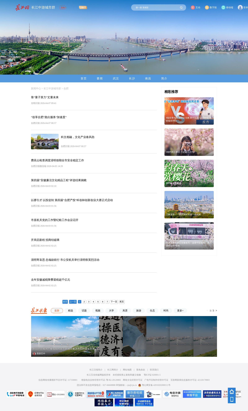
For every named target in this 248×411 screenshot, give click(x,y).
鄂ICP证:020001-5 (152, 375)
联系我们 (154, 370)
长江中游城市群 (43, 7)
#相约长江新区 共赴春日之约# (180, 152)
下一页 (114, 302)
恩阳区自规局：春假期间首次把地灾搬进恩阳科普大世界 (64, 348)
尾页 (122, 302)
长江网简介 (112, 370)
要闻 (100, 78)
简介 (164, 78)
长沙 (132, 78)
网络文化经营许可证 (132, 380)
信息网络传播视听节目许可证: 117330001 (58, 380)
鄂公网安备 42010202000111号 (154, 385)
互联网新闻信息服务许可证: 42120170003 (190, 380)
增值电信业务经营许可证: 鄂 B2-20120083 (101, 380)
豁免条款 (140, 370)
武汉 (116, 78)
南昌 (148, 78)
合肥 (66, 88)
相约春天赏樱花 (173, 183)
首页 (84, 78)
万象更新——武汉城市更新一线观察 (183, 214)
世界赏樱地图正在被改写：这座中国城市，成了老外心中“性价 (189, 244)
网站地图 (127, 370)
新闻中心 (36, 88)
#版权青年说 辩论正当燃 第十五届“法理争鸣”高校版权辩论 (188, 119)
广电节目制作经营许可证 (156, 380)
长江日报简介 (95, 370)
